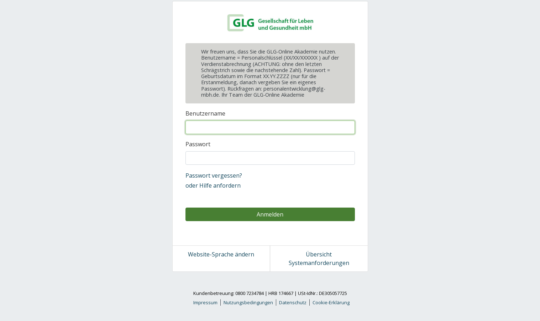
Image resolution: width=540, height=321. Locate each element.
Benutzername (205, 113)
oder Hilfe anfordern (213, 185)
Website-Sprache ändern (221, 254)
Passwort (197, 144)
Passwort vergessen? (213, 175)
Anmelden (270, 214)
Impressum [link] (205, 302)
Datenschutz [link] (292, 302)
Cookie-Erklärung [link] (331, 302)
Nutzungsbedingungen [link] (248, 302)
